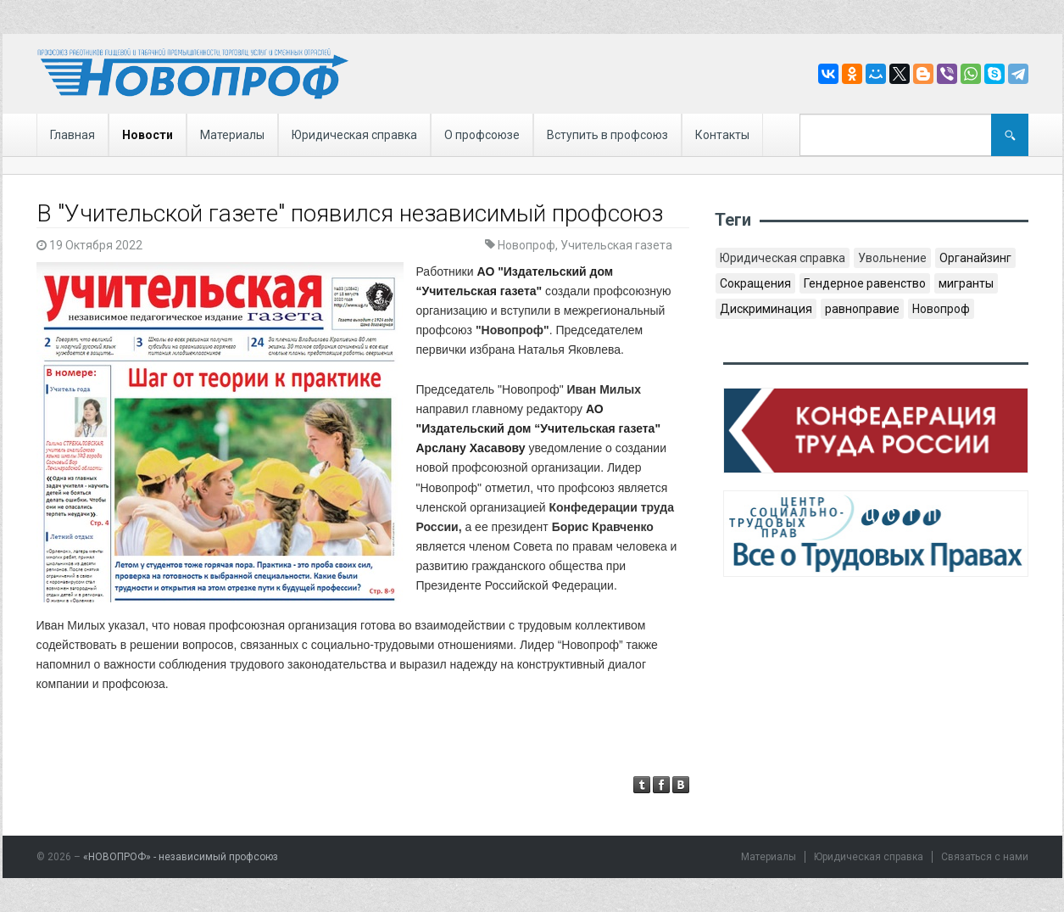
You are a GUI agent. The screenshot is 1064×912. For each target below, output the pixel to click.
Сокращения (755, 283)
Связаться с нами (984, 857)
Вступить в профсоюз (607, 135)
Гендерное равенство (865, 283)
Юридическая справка (354, 135)
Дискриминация (766, 309)
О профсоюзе (482, 135)
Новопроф (526, 245)
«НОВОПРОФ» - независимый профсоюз (180, 857)
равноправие (862, 309)
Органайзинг (975, 258)
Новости (147, 135)
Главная (72, 135)
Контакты (722, 135)
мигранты (966, 283)
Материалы (232, 135)
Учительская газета (616, 245)
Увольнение (892, 258)
